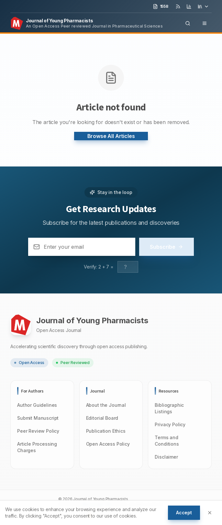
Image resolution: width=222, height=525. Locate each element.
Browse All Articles (111, 136)
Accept (184, 512)
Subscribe (166, 247)
